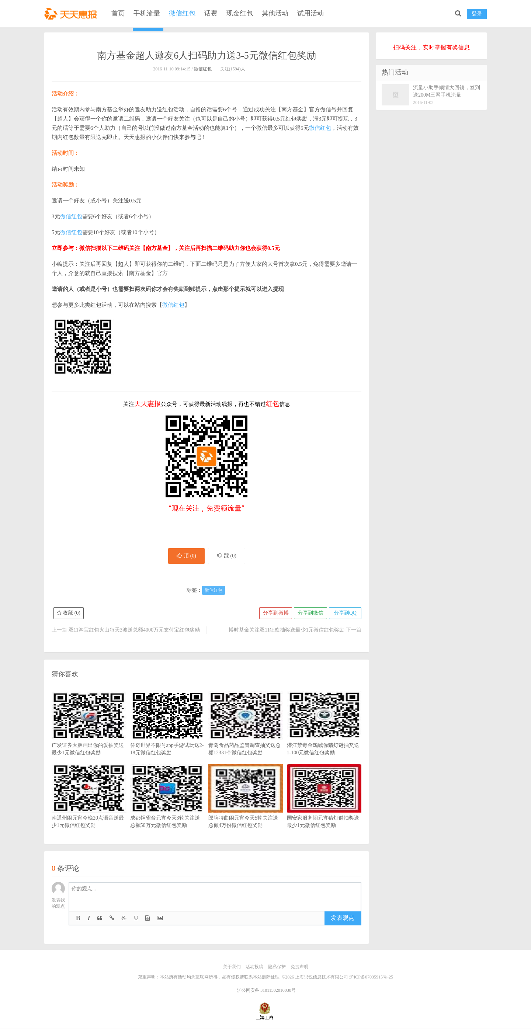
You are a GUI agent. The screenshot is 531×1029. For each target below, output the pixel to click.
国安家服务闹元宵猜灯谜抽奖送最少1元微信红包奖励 (324, 808)
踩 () (227, 556)
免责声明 (299, 967)
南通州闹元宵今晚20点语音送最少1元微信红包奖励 (89, 808)
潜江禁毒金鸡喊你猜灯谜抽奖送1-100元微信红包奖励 (324, 735)
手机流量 (146, 13)
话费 (211, 13)
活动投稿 (254, 967)
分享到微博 (275, 613)
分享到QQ (344, 613)
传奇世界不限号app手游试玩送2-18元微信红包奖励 (167, 735)
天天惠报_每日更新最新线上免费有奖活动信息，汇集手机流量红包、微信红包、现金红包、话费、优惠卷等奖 (72, 13)
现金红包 (239, 13)
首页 (118, 13)
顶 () (185, 556)
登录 (477, 14)
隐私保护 (277, 967)
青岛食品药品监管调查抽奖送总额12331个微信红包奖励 (245, 735)
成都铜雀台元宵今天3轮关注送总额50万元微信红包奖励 (167, 808)
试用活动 (310, 13)
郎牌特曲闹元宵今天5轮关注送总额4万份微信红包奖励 (245, 808)
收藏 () (68, 613)
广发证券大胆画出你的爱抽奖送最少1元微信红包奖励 (89, 735)
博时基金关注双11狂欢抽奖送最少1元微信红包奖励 (286, 630)
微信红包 (182, 13)
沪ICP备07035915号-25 (371, 977)
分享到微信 (310, 613)
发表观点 (342, 918)
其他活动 (275, 13)
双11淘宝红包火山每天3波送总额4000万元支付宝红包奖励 (134, 630)
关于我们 (232, 967)
